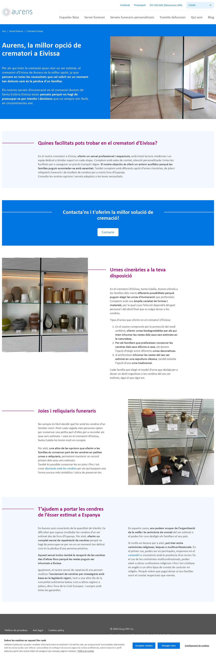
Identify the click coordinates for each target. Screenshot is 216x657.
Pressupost (140, 5)
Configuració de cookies (197, 646)
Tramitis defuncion (173, 17)
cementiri (134, 555)
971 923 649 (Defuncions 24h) (166, 5)
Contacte (125, 5)
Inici (4, 31)
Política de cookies (85, 651)
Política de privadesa (16, 630)
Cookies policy (56, 630)
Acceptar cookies (144, 646)
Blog (211, 17)
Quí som (197, 17)
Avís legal (38, 630)
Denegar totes (169, 646)
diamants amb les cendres (61, 468)
